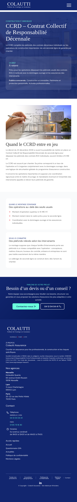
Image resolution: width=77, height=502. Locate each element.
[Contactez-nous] (25, 306)
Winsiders (55, 486)
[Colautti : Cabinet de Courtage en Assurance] (32, 5)
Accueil (9, 445)
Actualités (10, 452)
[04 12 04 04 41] (52, 306)
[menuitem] (67, 5)
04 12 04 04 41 (16, 418)
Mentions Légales (13, 459)
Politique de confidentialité (17, 455)
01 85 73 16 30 (16, 425)
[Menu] (67, 5)
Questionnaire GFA (13, 448)
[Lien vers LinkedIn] (40, 483)
